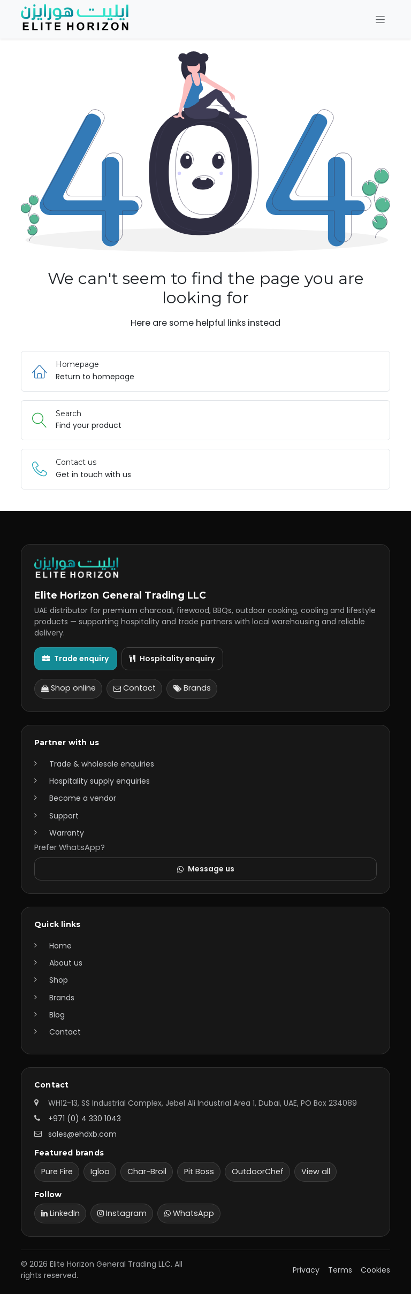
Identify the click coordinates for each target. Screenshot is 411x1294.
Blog (57, 1014)
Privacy (306, 1270)
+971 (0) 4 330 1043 (84, 1118)
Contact (134, 688)
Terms (340, 1270)
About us (65, 963)
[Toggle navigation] (380, 19)
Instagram (122, 1213)
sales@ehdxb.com (82, 1134)
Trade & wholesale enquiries (101, 764)
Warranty (66, 833)
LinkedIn (60, 1213)
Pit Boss (199, 1171)
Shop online (68, 688)
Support (64, 815)
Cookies (375, 1270)
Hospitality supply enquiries (99, 781)
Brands (192, 688)
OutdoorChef (258, 1171)
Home (60, 945)
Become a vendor (82, 798)
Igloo (100, 1171)
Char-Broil (146, 1171)
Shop (58, 980)
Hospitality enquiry (172, 658)
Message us (205, 868)
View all (315, 1171)
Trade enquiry (75, 658)
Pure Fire (57, 1171)
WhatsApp (189, 1213)
